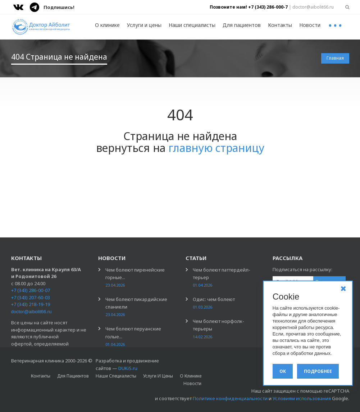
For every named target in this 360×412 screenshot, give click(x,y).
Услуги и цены (144, 25)
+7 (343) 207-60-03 (30, 297)
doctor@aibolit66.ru (31, 311)
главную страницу (216, 147)
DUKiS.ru (127, 368)
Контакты (280, 25)
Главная (335, 58)
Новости (309, 25)
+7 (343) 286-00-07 (30, 290)
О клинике (107, 25)
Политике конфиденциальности (230, 398)
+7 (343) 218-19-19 (30, 304)
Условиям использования (302, 398)
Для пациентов (242, 25)
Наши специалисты (192, 25)
